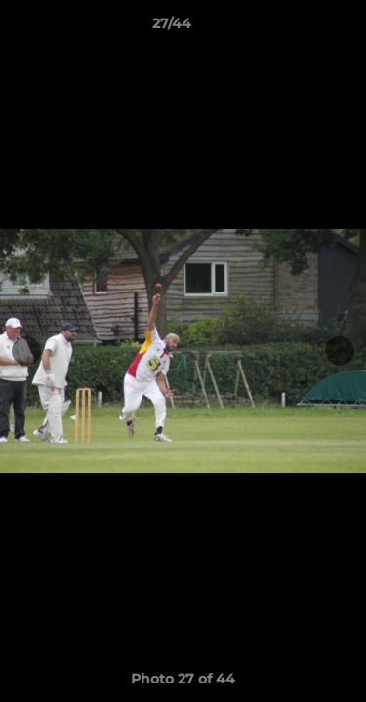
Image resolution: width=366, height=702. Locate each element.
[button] (295, 28)
